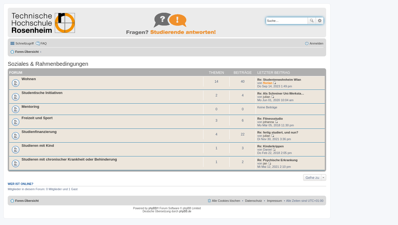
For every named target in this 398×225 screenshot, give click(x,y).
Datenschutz (253, 200)
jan (265, 163)
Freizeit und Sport (37, 118)
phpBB (152, 208)
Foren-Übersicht (27, 51)
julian (266, 96)
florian (268, 83)
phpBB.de (185, 211)
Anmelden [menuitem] (316, 43)
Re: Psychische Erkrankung (277, 160)
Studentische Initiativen (42, 93)
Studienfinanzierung (39, 132)
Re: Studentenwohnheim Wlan (279, 79)
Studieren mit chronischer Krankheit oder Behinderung (69, 159)
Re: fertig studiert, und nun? (277, 132)
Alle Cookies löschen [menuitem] (226, 200)
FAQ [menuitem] (44, 43)
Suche (312, 20)
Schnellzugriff (24, 43)
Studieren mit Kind (38, 145)
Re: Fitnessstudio (270, 118)
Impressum (274, 200)
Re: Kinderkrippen (270, 146)
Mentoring (30, 106)
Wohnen (29, 79)
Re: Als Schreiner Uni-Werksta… (280, 93)
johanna (268, 122)
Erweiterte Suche (319, 20)
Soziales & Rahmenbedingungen (48, 64)
